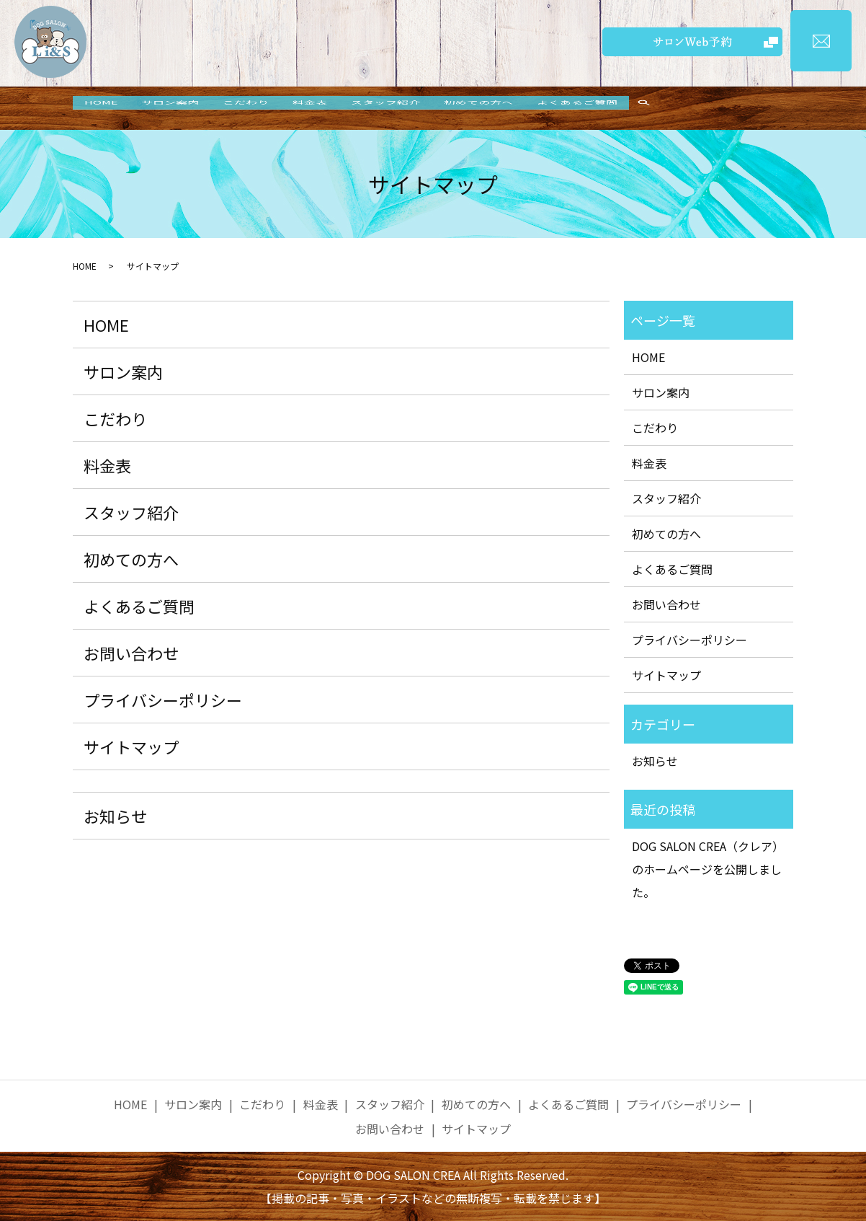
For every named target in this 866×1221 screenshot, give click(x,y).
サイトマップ (131, 746)
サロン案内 (178, 108)
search (679, 109)
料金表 (328, 108)
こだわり (259, 108)
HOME (103, 108)
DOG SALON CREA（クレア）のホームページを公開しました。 (708, 869)
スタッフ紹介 (408, 108)
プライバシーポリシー (163, 699)
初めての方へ (506, 108)
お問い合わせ (131, 652)
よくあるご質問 (610, 108)
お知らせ (115, 815)
